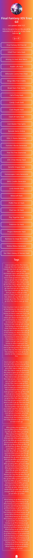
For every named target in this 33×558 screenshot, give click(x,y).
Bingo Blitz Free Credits (16, 81)
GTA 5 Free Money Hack (16, 160)
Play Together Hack (16, 217)
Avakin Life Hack (16, 66)
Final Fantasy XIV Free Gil (16, 45)
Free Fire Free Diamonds (16, 152)
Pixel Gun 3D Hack (16, 210)
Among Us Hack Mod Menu (16, 59)
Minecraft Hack (17, 196)
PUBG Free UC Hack (16, 203)
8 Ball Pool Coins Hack (16, 52)
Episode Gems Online (16, 131)
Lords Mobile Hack (16, 188)
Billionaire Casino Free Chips (16, 74)
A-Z (16, 38)
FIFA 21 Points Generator (16, 138)
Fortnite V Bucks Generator (16, 145)
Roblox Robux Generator (16, 246)
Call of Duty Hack (16, 95)
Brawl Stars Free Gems (16, 88)
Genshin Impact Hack (16, 167)
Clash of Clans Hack (16, 117)
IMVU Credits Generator (16, 181)
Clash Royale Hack (16, 109)
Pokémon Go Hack (16, 224)
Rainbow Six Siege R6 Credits (16, 239)
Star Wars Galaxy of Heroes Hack (16, 253)
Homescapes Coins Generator (16, 174)
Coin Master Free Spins (16, 124)
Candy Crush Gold (16, 102)
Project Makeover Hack (16, 231)
